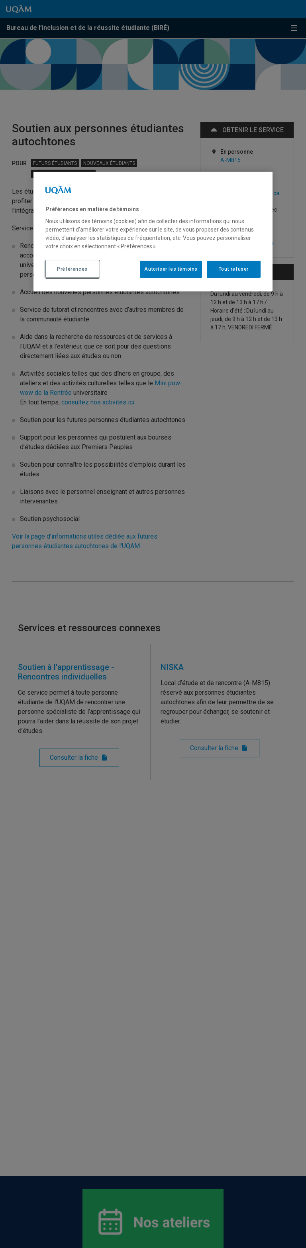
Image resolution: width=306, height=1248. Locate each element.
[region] (153, 231)
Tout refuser (234, 269)
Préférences (72, 269)
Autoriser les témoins (171, 269)
